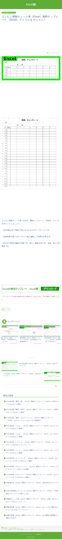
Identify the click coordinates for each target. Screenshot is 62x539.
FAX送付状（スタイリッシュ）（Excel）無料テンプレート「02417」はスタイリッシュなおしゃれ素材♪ (32, 467)
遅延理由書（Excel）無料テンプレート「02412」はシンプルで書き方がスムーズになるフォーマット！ (32, 508)
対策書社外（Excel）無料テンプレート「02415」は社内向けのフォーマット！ (32, 483)
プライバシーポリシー (27, 533)
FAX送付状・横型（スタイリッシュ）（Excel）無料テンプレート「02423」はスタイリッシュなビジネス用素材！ (30, 419)
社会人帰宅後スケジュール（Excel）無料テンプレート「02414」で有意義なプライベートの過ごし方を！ (32, 492)
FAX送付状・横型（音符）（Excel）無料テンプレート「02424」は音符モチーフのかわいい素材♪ (32, 410)
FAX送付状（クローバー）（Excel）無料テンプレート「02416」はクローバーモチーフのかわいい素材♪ (32, 475)
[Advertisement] (31, 36)
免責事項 (38, 533)
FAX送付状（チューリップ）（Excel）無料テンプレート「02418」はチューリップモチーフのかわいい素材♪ (32, 459)
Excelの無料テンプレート (9, 12)
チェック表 (6, 309)
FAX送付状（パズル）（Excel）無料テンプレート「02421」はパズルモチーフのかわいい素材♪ (32, 435)
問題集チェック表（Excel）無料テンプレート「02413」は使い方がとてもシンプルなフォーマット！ (32, 500)
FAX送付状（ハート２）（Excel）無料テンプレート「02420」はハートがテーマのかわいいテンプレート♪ (32, 443)
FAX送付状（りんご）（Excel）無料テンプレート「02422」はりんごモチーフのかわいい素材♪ (32, 427)
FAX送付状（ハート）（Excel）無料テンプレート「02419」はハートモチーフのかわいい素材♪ (32, 451)
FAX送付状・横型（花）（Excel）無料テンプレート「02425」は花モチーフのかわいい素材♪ (32, 402)
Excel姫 (31, 4)
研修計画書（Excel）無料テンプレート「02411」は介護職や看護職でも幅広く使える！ (32, 516)
